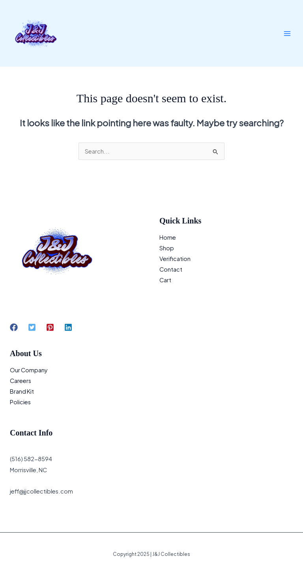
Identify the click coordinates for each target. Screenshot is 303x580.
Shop (166, 248)
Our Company (29, 370)
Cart (165, 279)
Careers (20, 380)
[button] (14, 327)
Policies (20, 401)
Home (167, 237)
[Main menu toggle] (287, 33)
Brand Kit (22, 391)
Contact (170, 269)
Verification (175, 258)
